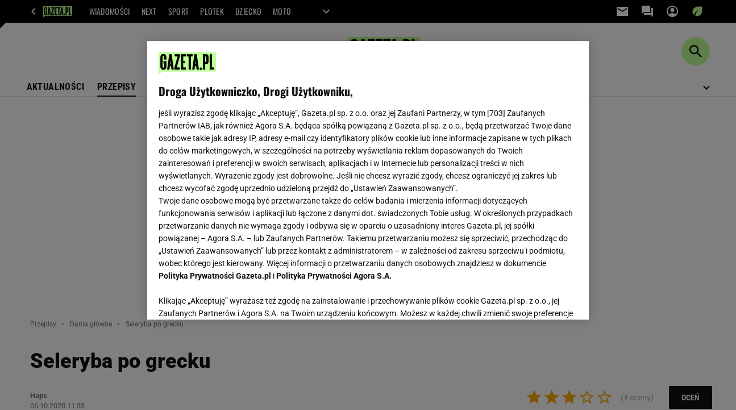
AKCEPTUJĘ (539, 297)
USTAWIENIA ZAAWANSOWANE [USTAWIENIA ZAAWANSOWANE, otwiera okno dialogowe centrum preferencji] (232, 296)
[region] (368, 180)
